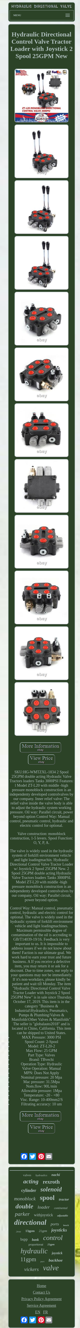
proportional (36, 1244)
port (42, 1261)
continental (60, 1208)
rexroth (51, 1182)
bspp (24, 1239)
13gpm (30, 1231)
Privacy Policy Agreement (41, 1299)
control (53, 1237)
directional (30, 1222)
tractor (64, 1199)
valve (51, 1268)
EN (37, 1312)
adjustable (62, 1215)
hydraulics (41, 1175)
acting (31, 1181)
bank (35, 1239)
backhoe (56, 1260)
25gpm (50, 1244)
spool (47, 1197)
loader (44, 1207)
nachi (55, 1175)
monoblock (25, 1198)
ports (55, 1224)
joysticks (59, 1230)
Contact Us (41, 1292)
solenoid (51, 1189)
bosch (66, 1225)
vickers (31, 1269)
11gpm (28, 1259)
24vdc (18, 1231)
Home (41, 1286)
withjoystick (43, 1215)
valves (27, 1175)
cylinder (28, 1190)
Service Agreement (41, 1305)
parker (22, 1214)
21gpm (43, 1231)
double (24, 1206)
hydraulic (33, 1251)
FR (45, 1312)
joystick (57, 1253)
